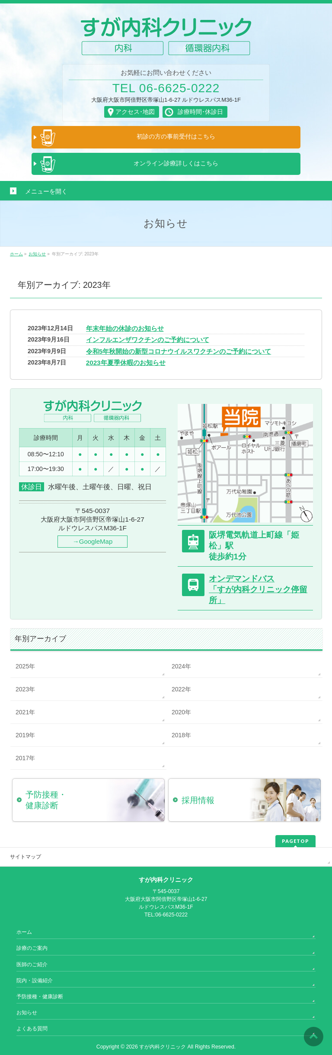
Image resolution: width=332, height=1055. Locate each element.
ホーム (24, 932)
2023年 (25, 689)
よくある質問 (32, 1029)
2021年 (25, 712)
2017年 (25, 758)
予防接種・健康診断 (39, 997)
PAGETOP (295, 841)
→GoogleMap (93, 541)
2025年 (25, 666)
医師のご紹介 (32, 964)
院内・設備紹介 (34, 981)
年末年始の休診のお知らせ (125, 328)
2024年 (181, 666)
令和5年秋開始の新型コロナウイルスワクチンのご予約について (178, 351)
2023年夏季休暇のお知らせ (126, 362)
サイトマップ (25, 857)
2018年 (181, 735)
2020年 (181, 712)
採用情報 (198, 800)
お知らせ (26, 1013)
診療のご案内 (32, 948)
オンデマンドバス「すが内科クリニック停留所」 (258, 589)
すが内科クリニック (162, 1047)
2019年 (25, 735)
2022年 (181, 689)
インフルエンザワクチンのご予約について (147, 339)
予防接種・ (95, 800)
